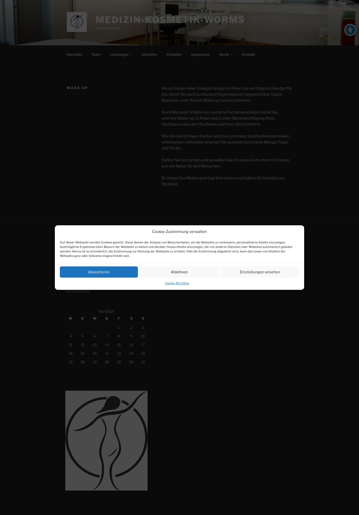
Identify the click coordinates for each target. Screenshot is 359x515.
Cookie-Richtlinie (177, 283)
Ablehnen (179, 272)
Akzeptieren (99, 272)
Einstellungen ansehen (260, 272)
